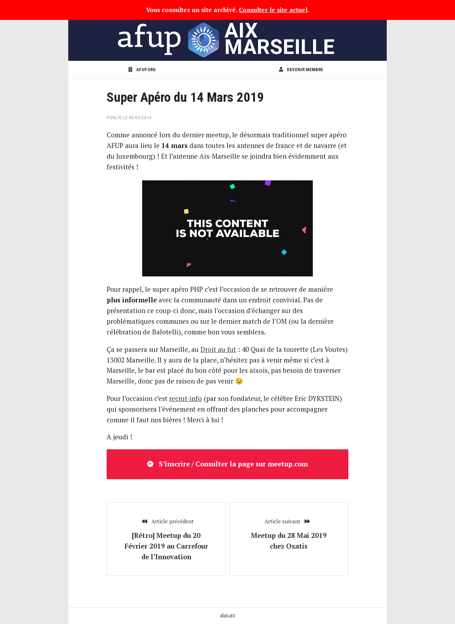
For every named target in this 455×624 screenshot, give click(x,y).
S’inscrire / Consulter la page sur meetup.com (227, 464)
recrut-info (185, 398)
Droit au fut (218, 349)
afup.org (142, 69)
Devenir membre (301, 69)
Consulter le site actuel (273, 10)
